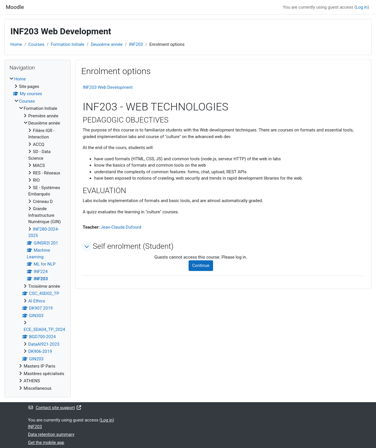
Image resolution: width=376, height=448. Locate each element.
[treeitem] (38, 233)
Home (16, 44)
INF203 (136, 44)
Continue (201, 265)
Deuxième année (107, 44)
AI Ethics (36, 301)
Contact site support (54, 407)
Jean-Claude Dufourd (121, 227)
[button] (86, 246)
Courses (36, 44)
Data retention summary (51, 434)
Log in (362, 7)
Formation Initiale (67, 44)
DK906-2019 (40, 351)
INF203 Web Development (108, 87)
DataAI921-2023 (43, 344)
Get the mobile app (46, 442)
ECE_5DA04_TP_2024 (44, 329)
